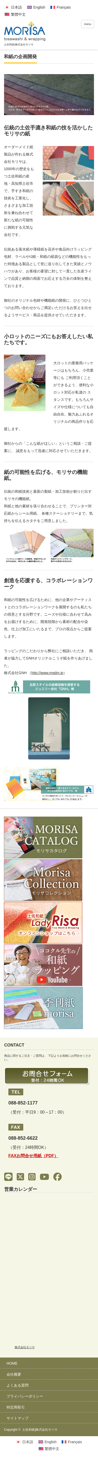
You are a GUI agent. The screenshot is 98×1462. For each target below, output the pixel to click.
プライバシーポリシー (25, 1396)
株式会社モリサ (25, 1347)
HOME (12, 1363)
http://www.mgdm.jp (47, 673)
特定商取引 (16, 1407)
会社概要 (14, 1374)
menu (87, 24)
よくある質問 (17, 1385)
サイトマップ (17, 1418)
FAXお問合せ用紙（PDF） (33, 1156)
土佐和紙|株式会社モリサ (39, 1429)
